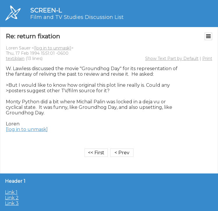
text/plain (15, 58)
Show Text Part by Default (171, 58)
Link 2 (12, 198)
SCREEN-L (46, 10)
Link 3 (12, 203)
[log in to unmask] (52, 48)
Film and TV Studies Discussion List (77, 17)
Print (207, 58)
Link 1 (11, 192)
